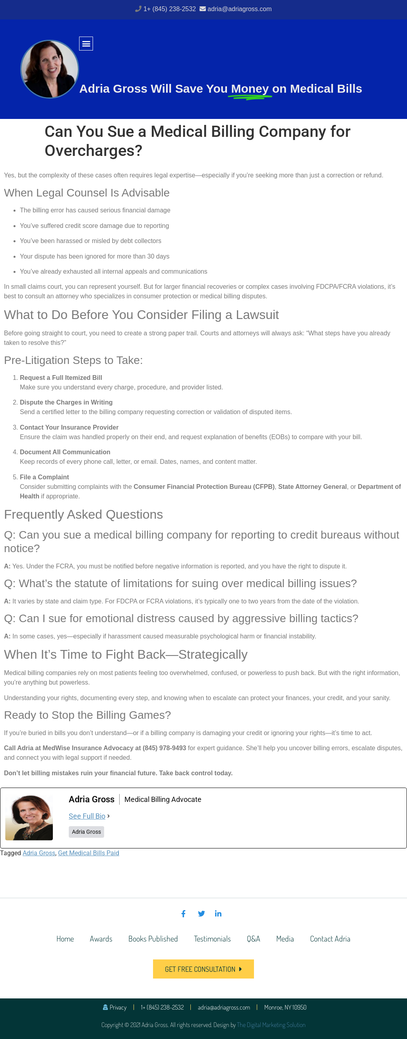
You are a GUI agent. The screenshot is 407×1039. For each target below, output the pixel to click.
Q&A (253, 938)
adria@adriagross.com (239, 9)
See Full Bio (87, 816)
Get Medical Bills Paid (88, 853)
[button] (86, 44)
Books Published (153, 938)
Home (65, 938)
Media (285, 938)
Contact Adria (330, 938)
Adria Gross (39, 853)
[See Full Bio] (108, 816)
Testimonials (212, 938)
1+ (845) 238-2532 (170, 9)
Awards (101, 938)
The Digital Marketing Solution (271, 1025)
